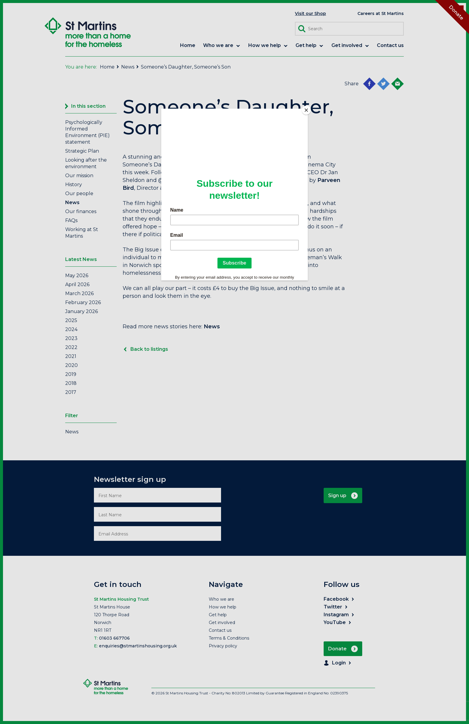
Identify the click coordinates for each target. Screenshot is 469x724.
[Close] (306, 110)
